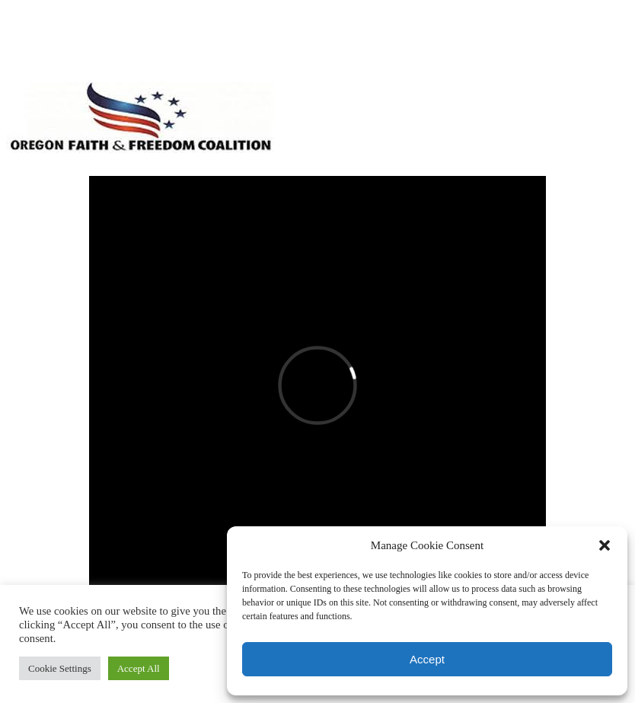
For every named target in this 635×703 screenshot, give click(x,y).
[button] (604, 545)
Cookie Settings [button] (59, 668)
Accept (427, 659)
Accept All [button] (138, 668)
